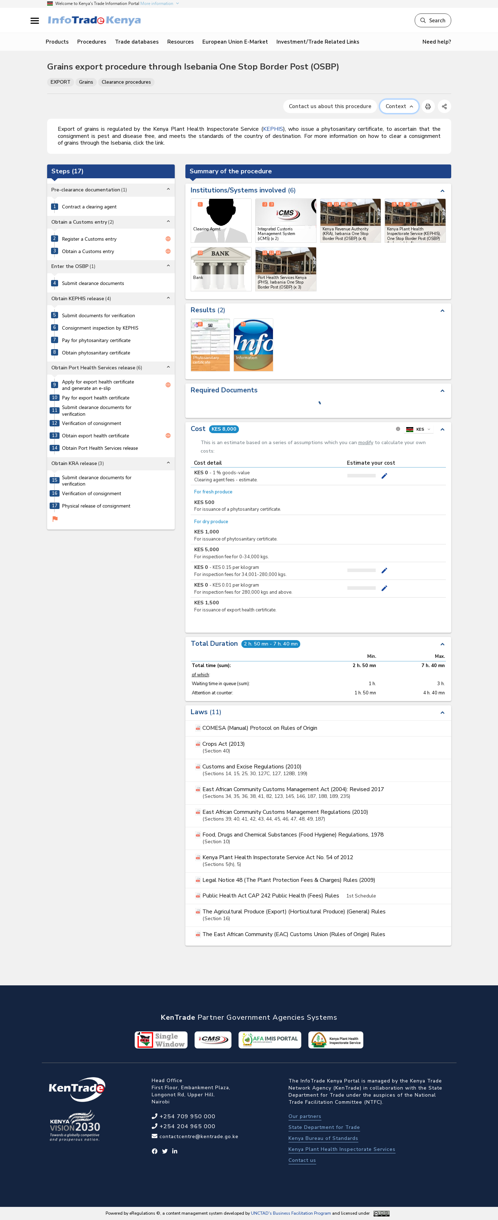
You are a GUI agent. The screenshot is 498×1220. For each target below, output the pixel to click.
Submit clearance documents (93, 283)
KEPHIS (273, 129)
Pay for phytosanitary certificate (96, 340)
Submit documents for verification (98, 315)
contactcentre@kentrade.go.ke (198, 1136)
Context (399, 106)
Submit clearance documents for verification (97, 410)
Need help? (437, 41)
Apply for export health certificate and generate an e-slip (98, 385)
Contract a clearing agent (89, 206)
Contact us (302, 1160)
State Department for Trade (324, 1127)
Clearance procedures (126, 82)
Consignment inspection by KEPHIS (100, 328)
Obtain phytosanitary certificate (96, 352)
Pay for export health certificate (95, 397)
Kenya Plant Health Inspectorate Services (342, 1149)
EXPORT (61, 82)
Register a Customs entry (89, 239)
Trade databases (137, 41)
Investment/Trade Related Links (317, 41)
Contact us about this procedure (330, 106)
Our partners (305, 1116)
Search (433, 20)
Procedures (91, 41)
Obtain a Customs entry (88, 251)
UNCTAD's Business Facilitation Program (291, 1213)
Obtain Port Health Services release (100, 448)
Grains (86, 82)
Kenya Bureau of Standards (323, 1138)
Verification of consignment (91, 423)
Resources (180, 41)
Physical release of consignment (96, 506)
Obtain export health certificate (95, 435)
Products (57, 41)
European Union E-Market (235, 41)
